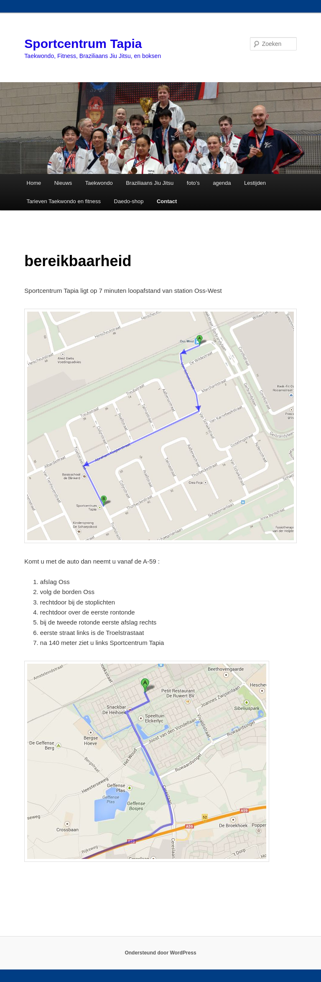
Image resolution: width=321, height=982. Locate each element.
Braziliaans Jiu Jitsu (149, 183)
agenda (222, 183)
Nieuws (63, 183)
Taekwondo (99, 183)
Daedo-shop (129, 201)
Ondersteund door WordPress (160, 953)
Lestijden (255, 183)
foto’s (193, 183)
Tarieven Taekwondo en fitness (64, 201)
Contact (167, 201)
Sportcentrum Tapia (83, 43)
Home (34, 183)
